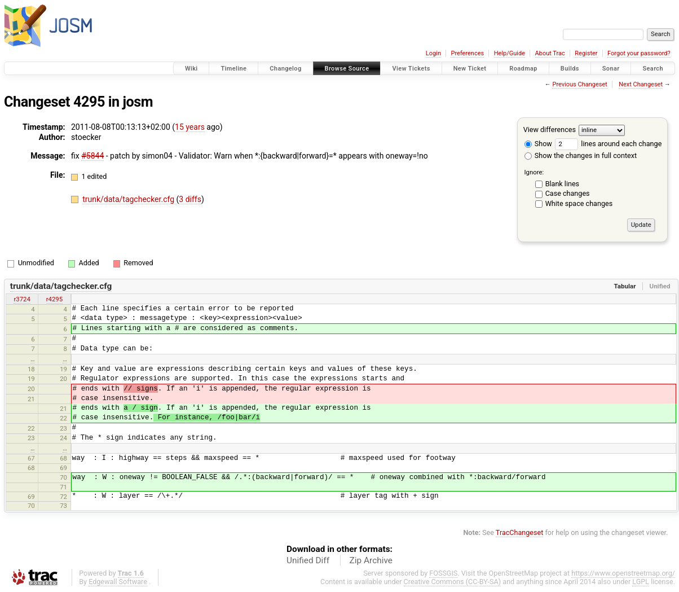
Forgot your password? (639, 53)
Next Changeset (641, 84)
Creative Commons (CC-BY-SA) (452, 581)
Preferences (467, 53)
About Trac (550, 53)
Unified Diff (307, 560)
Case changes (567, 193)
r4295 (54, 299)
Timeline (233, 68)
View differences (549, 129)
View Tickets (411, 68)
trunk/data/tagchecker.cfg (129, 199)
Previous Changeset (579, 84)
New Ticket (470, 68)
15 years (190, 126)
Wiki (191, 68)
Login (433, 53)
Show (538, 143)
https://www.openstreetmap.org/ (623, 573)
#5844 (92, 155)
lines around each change (608, 143)
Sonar (611, 68)
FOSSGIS (443, 573)
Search (652, 68)
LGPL (640, 581)
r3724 (22, 299)
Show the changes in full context (580, 155)
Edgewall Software (118, 581)
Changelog (285, 68)
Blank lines (562, 183)
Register (586, 53)
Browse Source (347, 68)
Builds (570, 68)
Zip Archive (371, 560)
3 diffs (190, 199)
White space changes (579, 203)
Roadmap (523, 68)
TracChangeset (520, 532)
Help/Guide (509, 53)
